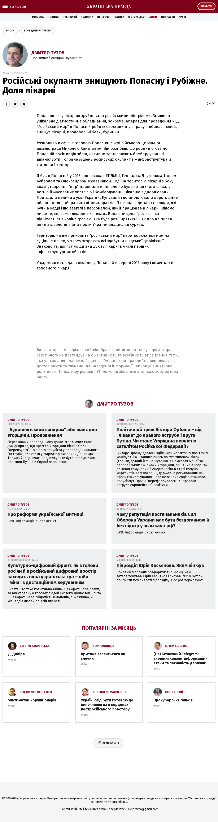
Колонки (87, 17)
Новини (53, 17)
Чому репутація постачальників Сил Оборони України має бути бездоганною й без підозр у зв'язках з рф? (163, 519)
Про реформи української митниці (45, 514)
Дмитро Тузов (47, 53)
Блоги (153, 17)
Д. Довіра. (17, 654)
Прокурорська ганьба (173, 700)
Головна (38, 17)
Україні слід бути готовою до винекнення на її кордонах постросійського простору (107, 704)
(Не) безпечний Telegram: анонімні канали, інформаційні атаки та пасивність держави (181, 658)
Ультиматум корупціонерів (32, 700)
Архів (182, 17)
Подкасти (168, 17)
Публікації (70, 17)
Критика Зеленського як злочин (103, 656)
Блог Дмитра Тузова (37, 30)
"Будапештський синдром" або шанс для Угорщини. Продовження (52, 432)
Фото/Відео (136, 17)
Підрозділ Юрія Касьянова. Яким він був (160, 565)
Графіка (119, 17)
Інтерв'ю (103, 17)
